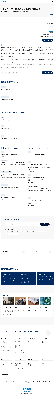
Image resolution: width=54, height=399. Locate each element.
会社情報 (30, 359)
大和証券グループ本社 (47, 381)
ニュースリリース (5, 374)
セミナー (3, 359)
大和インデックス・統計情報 (36, 381)
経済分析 (15, 331)
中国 (17, 231)
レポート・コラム (8, 331)
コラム (3, 194)
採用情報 (43, 359)
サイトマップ (27, 381)
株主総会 (44, 231)
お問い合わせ (5, 381)
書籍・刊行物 (44, 338)
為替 (27, 231)
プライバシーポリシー (12, 381)
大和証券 (28, 382)
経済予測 (3, 86)
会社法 (38, 231)
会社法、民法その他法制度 (6, 171)
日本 (51, 26)
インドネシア (9, 234)
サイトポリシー (20, 381)
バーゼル (15, 234)
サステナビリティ (18, 359)
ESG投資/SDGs (4, 160)
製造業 (12, 231)
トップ (2, 331)
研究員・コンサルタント (33, 338)
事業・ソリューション (6, 338)
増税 (22, 231)
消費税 (33, 231)
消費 (7, 231)
